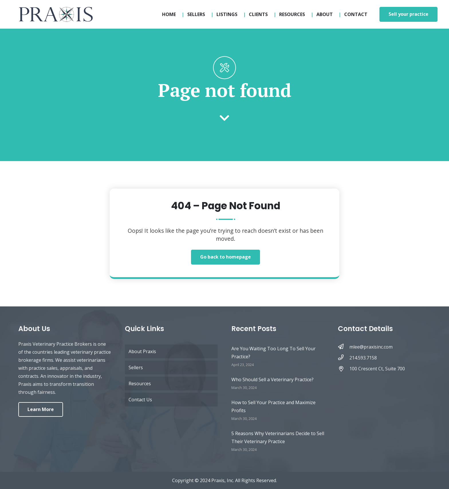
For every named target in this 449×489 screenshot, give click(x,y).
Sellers (136, 367)
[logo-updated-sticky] (55, 14)
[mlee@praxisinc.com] (343, 347)
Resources (140, 383)
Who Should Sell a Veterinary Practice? (272, 379)
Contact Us (140, 399)
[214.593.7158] (343, 358)
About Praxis (142, 351)
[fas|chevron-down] (224, 118)
